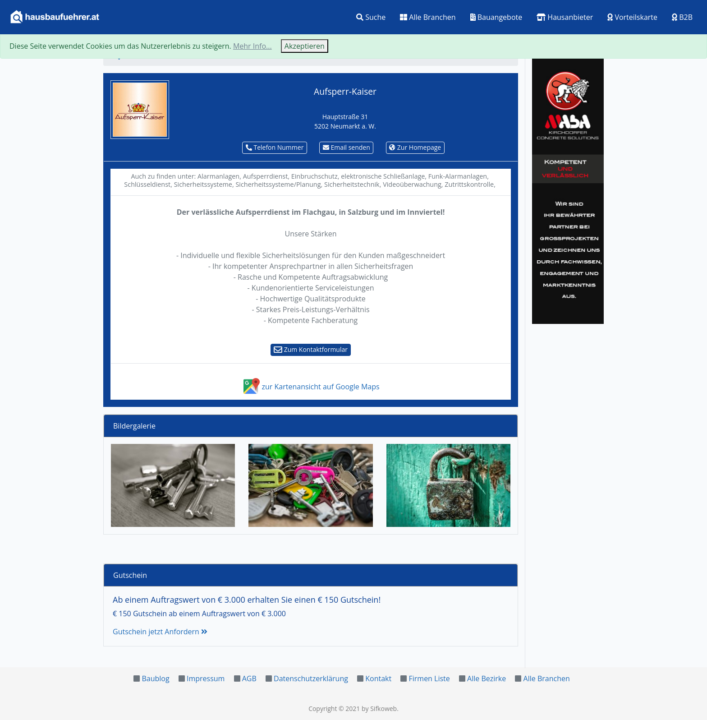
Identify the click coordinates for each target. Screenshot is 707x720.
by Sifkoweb (379, 708)
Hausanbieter (565, 17)
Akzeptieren (305, 46)
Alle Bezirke (486, 678)
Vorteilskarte (632, 17)
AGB (249, 678)
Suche (371, 17)
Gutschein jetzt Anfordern (160, 632)
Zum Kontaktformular (311, 349)
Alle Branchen (427, 17)
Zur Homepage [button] (415, 147)
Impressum (206, 678)
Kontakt (378, 678)
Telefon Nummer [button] (275, 147)
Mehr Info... (252, 46)
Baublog (155, 678)
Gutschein (130, 575)
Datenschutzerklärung (311, 678)
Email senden (346, 147)
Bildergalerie (134, 426)
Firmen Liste (429, 678)
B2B (682, 17)
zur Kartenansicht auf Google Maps (310, 387)
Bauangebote (496, 17)
